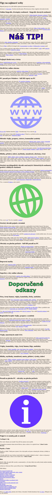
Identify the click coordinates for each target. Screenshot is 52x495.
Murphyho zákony (20, 134)
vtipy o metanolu (24, 353)
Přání (5, 46)
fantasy (43, 88)
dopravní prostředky (30, 251)
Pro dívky (40, 74)
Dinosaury (21, 326)
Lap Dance (2, 481)
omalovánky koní (22, 308)
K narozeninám (23, 46)
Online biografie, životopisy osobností (38, 15)
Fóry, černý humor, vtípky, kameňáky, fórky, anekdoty (23, 299)
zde (35, 131)
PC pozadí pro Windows (24, 81)
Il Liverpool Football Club (6, 471)
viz (7, 220)
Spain (21, 239)
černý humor (16, 235)
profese (1, 312)
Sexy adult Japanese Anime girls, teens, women (11, 472)
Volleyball (31, 75)
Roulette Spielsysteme (5, 489)
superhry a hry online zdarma (23, 276)
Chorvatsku (8, 9)
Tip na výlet (3, 131)
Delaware (8, 340)
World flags (43, 432)
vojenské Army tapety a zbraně (39, 389)
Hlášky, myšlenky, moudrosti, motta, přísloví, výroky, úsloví (22, 359)
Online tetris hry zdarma (33, 237)
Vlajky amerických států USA (43, 337)
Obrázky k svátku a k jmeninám (7, 474)
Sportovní (2, 278)
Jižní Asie (28, 431)
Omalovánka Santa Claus (6, 485)
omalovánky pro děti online (31, 307)
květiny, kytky (24, 388)
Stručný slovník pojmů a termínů (7, 227)
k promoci (42, 46)
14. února (42, 491)
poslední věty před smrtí (29, 234)
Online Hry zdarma (15, 49)
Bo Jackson (2, 484)
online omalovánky (27, 325)
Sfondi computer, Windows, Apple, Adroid (33, 149)
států (33, 371)
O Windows (30, 305)
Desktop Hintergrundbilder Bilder (8, 488)
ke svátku (30, 46)
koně (17, 326)
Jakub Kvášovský (37, 179)
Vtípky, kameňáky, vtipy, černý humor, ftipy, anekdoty (20, 349)
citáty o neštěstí (40, 158)
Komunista (8, 23)
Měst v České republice (39, 28)
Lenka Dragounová (20, 179)
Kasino (1, 478)
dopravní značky (12, 264)
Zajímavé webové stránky (6, 473)
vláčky (26, 326)
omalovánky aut (13, 308)
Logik (40, 48)
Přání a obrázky (9, 55)
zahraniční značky (29, 267)
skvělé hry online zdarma (22, 71)
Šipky (36, 75)
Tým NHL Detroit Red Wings (44, 148)
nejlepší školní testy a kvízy (10, 62)
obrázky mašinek (33, 308)
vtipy (1, 135)
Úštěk (16, 131)
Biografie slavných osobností (7, 476)
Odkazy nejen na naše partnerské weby (9, 482)
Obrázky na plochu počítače (27, 246)
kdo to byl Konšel (7, 311)
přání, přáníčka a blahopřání (11, 42)
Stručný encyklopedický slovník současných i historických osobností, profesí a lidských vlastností (26, 171)
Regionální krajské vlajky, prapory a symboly (19, 320)
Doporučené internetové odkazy (7, 477)
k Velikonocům (36, 46)
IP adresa (10, 182)
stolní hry (47, 48)
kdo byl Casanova (26, 311)
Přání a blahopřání (29, 330)
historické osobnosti (42, 311)
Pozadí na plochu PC (24, 381)
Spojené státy (21, 371)
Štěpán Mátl (29, 179)
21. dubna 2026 (7, 491)
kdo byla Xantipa (16, 311)
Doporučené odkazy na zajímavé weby (9, 480)
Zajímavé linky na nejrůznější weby (8, 486)
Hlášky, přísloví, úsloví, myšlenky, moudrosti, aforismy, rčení (22, 157)
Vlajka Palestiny (23, 53)
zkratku (20, 220)
